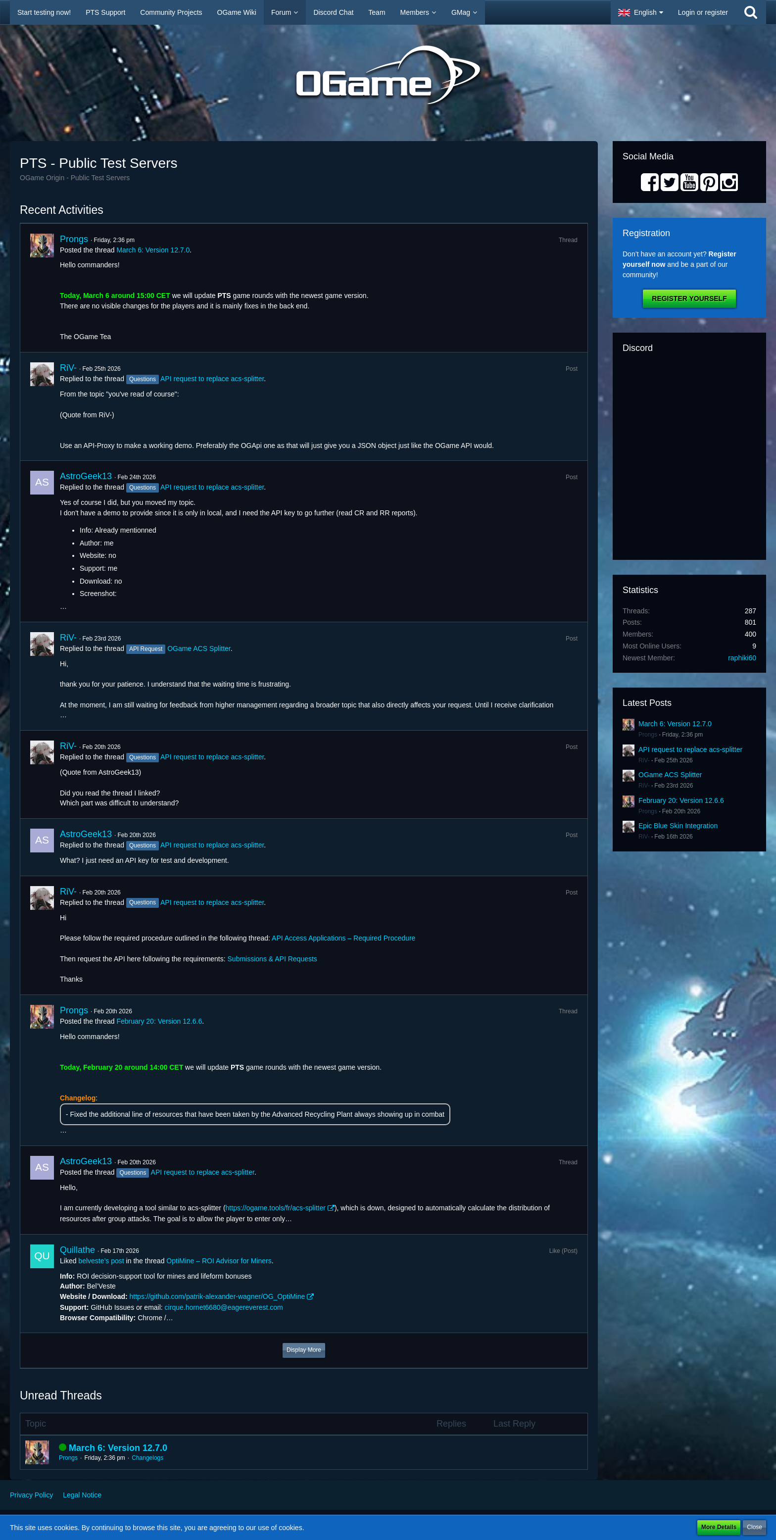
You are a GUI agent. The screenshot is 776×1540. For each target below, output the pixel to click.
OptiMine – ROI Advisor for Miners (218, 1261)
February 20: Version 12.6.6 (159, 1021)
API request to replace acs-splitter (212, 379)
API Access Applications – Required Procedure (343, 938)
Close (754, 1527)
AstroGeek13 (86, 476)
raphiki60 (742, 658)
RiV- (68, 368)
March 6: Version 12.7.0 (153, 250)
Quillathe (77, 1250)
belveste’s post (101, 1261)
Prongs (74, 239)
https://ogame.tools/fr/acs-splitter (276, 1208)
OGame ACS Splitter (199, 648)
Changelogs (147, 1457)
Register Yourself (689, 298)
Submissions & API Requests (272, 959)
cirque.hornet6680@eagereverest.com (224, 1307)
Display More (304, 1349)
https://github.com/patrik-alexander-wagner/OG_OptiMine (217, 1296)
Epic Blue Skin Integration (678, 826)
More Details (718, 1527)
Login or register (703, 12)
